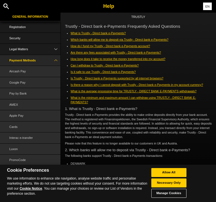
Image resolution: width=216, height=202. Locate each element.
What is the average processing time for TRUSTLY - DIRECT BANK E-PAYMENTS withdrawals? (134, 91)
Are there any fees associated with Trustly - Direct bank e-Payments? (116, 52)
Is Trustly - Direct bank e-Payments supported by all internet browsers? (117, 78)
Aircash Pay (17, 71)
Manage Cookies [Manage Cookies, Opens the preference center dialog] (168, 193)
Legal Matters (34, 49)
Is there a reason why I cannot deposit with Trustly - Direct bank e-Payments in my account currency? (137, 84)
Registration (17, 27)
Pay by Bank (18, 93)
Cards (13, 126)
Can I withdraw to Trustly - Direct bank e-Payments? (105, 65)
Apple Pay (16, 115)
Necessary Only (169, 183)
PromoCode (17, 160)
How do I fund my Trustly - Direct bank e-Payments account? (110, 46)
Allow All (169, 173)
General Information (30, 16)
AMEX (13, 104)
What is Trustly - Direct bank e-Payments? (98, 33)
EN (207, 6)
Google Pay (17, 82)
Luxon (13, 149)
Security (15, 38)
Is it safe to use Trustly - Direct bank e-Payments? (103, 72)
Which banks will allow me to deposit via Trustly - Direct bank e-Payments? (119, 39)
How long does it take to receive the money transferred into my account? (118, 59)
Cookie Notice (31, 189)
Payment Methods (34, 60)
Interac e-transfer (21, 137)
